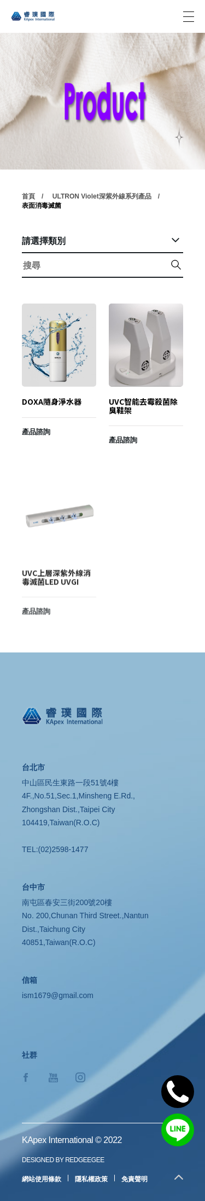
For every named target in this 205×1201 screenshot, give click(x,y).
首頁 (28, 197)
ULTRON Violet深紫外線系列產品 (101, 197)
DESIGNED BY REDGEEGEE (63, 1160)
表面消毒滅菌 (41, 207)
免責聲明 (134, 1179)
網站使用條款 (41, 1179)
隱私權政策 (91, 1179)
